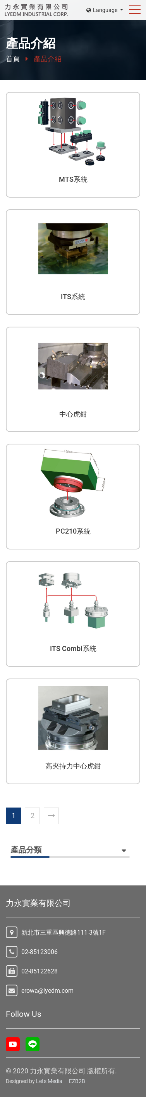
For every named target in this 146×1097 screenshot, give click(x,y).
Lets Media (49, 1081)
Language (102, 10)
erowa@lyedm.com (47, 990)
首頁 (13, 59)
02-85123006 (39, 952)
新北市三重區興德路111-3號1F (63, 932)
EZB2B (77, 1081)
